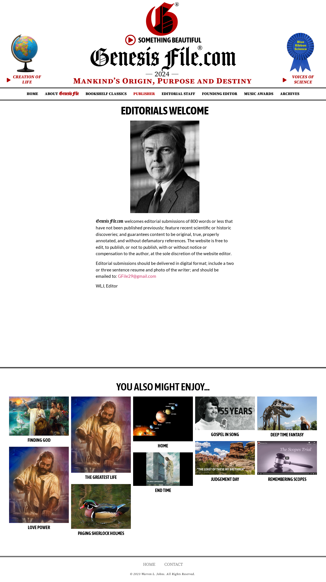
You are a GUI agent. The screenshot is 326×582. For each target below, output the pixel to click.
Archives (289, 93)
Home (32, 93)
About (62, 94)
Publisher (144, 93)
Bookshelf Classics (106, 93)
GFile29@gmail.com (137, 276)
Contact (173, 564)
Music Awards (258, 93)
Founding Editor (219, 93)
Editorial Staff (178, 93)
